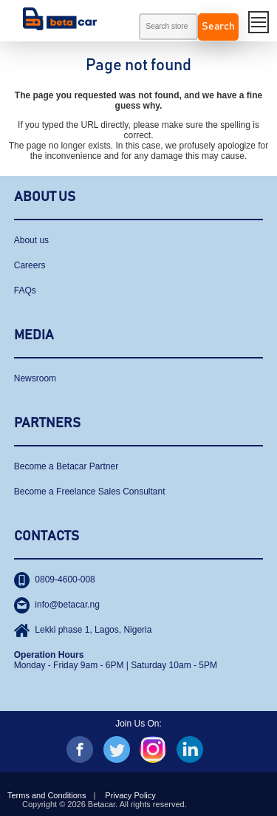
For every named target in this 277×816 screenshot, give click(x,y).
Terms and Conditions (46, 795)
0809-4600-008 (54, 579)
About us (31, 240)
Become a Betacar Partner (66, 466)
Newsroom (35, 378)
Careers (30, 265)
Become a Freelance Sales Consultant (89, 491)
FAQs (25, 290)
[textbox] (168, 26)
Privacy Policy (130, 795)
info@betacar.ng (57, 604)
